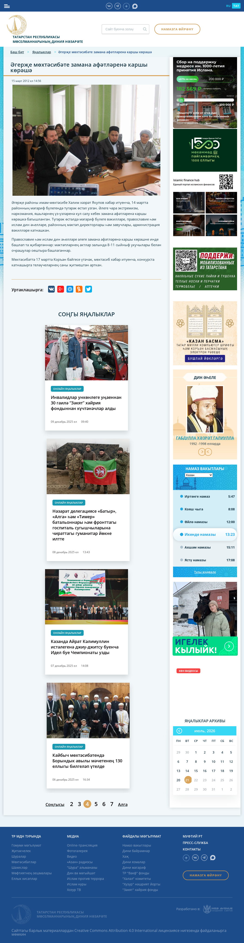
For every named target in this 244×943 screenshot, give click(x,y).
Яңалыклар (41, 52)
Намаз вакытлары (136, 845)
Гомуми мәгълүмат (26, 845)
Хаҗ (125, 856)
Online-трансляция (82, 845)
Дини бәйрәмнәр (136, 851)
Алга (123, 804)
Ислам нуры (76, 884)
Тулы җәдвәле (205, 572)
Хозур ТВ (74, 889)
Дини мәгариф (134, 867)
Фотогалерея (77, 851)
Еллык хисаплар (24, 878)
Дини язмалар (133, 862)
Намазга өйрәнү (177, 29)
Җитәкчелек (21, 851)
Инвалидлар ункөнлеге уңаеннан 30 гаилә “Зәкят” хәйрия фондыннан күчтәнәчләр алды (86, 402)
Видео (72, 856)
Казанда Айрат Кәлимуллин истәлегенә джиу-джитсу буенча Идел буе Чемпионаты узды (85, 647)
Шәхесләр (19, 867)
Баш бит (17, 52)
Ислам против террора (85, 878)
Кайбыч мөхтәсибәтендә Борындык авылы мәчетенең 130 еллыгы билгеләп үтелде (87, 760)
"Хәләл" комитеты (136, 878)
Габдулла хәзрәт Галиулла (205, 437)
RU (228, 6)
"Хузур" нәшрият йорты (141, 884)
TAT (236, 6)
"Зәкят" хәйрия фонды (140, 889)
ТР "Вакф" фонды (135, 873)
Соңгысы (55, 804)
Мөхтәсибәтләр (24, 862)
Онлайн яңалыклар (67, 389)
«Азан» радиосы (80, 862)
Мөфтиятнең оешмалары (32, 873)
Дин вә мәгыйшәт (81, 873)
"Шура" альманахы (82, 867)
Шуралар (19, 856)
